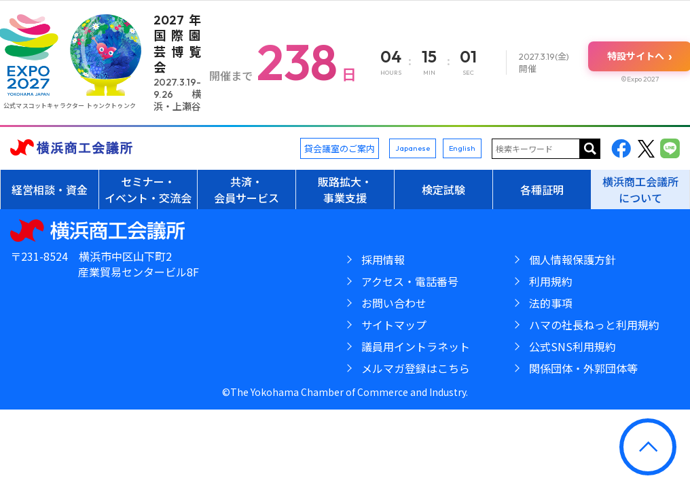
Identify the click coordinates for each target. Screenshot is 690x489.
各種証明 (542, 189)
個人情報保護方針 (572, 259)
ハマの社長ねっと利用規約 (594, 324)
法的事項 (551, 303)
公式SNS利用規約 (572, 346)
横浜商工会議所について (640, 189)
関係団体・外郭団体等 (583, 368)
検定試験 (443, 189)
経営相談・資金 (50, 189)
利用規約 (551, 281)
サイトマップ (393, 324)
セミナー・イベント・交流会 (148, 189)
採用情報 (383, 259)
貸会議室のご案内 (339, 148)
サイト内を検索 (590, 149)
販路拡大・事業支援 (345, 189)
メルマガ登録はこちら (415, 368)
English (462, 148)
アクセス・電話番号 (409, 281)
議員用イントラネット (415, 346)
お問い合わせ (393, 303)
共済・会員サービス (246, 189)
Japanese (412, 148)
